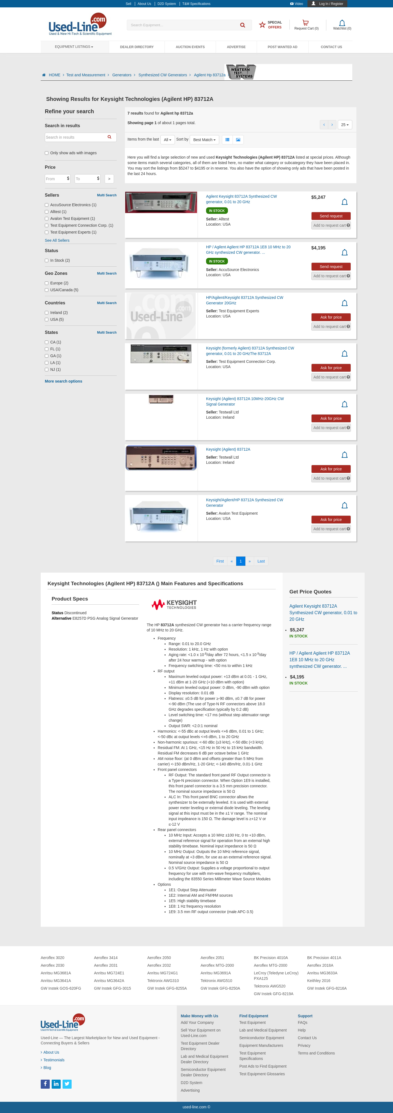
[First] (220, 561)
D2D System (192, 1082)
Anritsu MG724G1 (162, 973)
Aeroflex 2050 (159, 957)
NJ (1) (53, 369)
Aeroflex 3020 (52, 957)
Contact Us (331, 47)
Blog (46, 1067)
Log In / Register (331, 4)
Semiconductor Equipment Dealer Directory (203, 1072)
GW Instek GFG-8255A (167, 988)
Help (302, 1030)
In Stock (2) (57, 260)
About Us (50, 1052)
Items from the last (143, 139)
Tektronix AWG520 (269, 986)
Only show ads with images (71, 153)
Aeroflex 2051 (212, 957)
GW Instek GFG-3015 (112, 988)
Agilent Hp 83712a (211, 75)
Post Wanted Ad (282, 47)
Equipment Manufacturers (261, 1045)
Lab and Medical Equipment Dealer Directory (204, 1059)
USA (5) (54, 319)
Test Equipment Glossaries (262, 1074)
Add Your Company (197, 1022)
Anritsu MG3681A (56, 973)
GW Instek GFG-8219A (274, 994)
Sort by (182, 139)
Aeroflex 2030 (52, 965)
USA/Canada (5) (61, 290)
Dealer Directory (137, 47)
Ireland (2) (56, 312)
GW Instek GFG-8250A (220, 988)
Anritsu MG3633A (322, 973)
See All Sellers (57, 240)
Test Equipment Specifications (252, 1056)
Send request (331, 216)
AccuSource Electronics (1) (70, 205)
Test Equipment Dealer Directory (200, 1046)
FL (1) (52, 349)
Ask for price (331, 317)
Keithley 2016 (318, 980)
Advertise (236, 47)
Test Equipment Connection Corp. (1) (79, 225)
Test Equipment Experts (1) (70, 232)
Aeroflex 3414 (106, 957)
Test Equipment (252, 1022)
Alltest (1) (55, 211)
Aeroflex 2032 (159, 965)
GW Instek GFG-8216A (327, 988)
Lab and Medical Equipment (263, 1030)
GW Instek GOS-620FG (61, 988)
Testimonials (52, 1060)
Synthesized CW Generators (165, 75)
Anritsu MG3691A (216, 973)
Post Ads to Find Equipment (263, 1066)
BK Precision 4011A (324, 957)
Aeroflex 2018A (320, 965)
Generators (124, 75)
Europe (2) (56, 283)
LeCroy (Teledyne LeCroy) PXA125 (276, 976)
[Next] (249, 561)
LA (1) (52, 362)
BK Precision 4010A (271, 957)
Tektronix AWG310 (163, 980)
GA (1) (53, 356)
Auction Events (190, 47)
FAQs (302, 1022)
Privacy (304, 1045)
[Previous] (231, 561)
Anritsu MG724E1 (109, 973)
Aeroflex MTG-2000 (217, 965)
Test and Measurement (88, 75)
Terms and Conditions (316, 1053)
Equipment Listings (74, 47)
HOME (56, 75)
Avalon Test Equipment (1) (70, 218)
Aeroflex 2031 (106, 965)
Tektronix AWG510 (216, 980)
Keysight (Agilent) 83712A (228, 449)
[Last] (261, 561)
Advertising (190, 1090)
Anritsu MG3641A (56, 980)
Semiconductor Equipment (261, 1038)
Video (296, 4)
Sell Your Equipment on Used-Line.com (201, 1033)
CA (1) (53, 342)
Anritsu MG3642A (109, 980)
